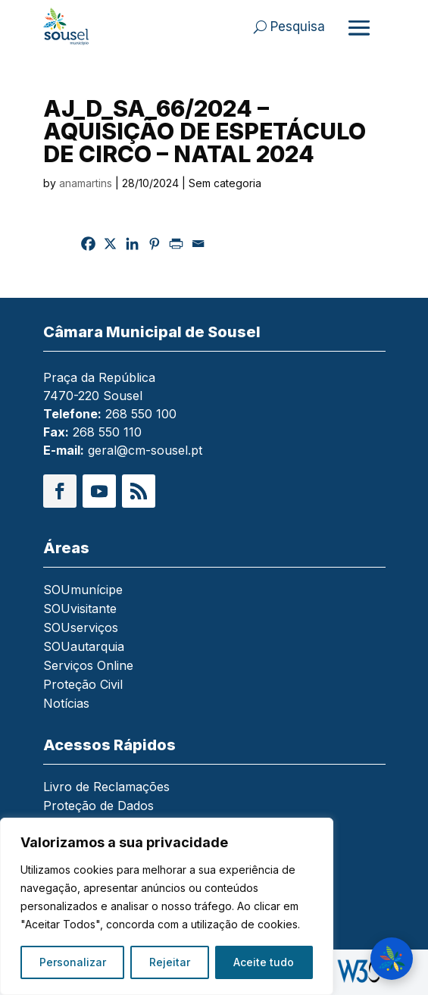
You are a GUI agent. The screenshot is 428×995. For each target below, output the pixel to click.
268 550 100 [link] (141, 413)
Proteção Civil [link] (83, 685)
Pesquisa (297, 26)
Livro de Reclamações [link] (106, 787)
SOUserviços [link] (80, 628)
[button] (60, 491)
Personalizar (72, 962)
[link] (77, 26)
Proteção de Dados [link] (98, 806)
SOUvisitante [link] (80, 609)
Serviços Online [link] (88, 666)
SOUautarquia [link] (83, 647)
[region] (166, 906)
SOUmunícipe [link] (83, 590)
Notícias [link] (66, 704)
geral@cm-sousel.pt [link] (145, 450)
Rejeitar (169, 962)
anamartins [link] (85, 183)
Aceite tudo (263, 962)
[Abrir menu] (359, 27)
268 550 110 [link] (107, 432)
